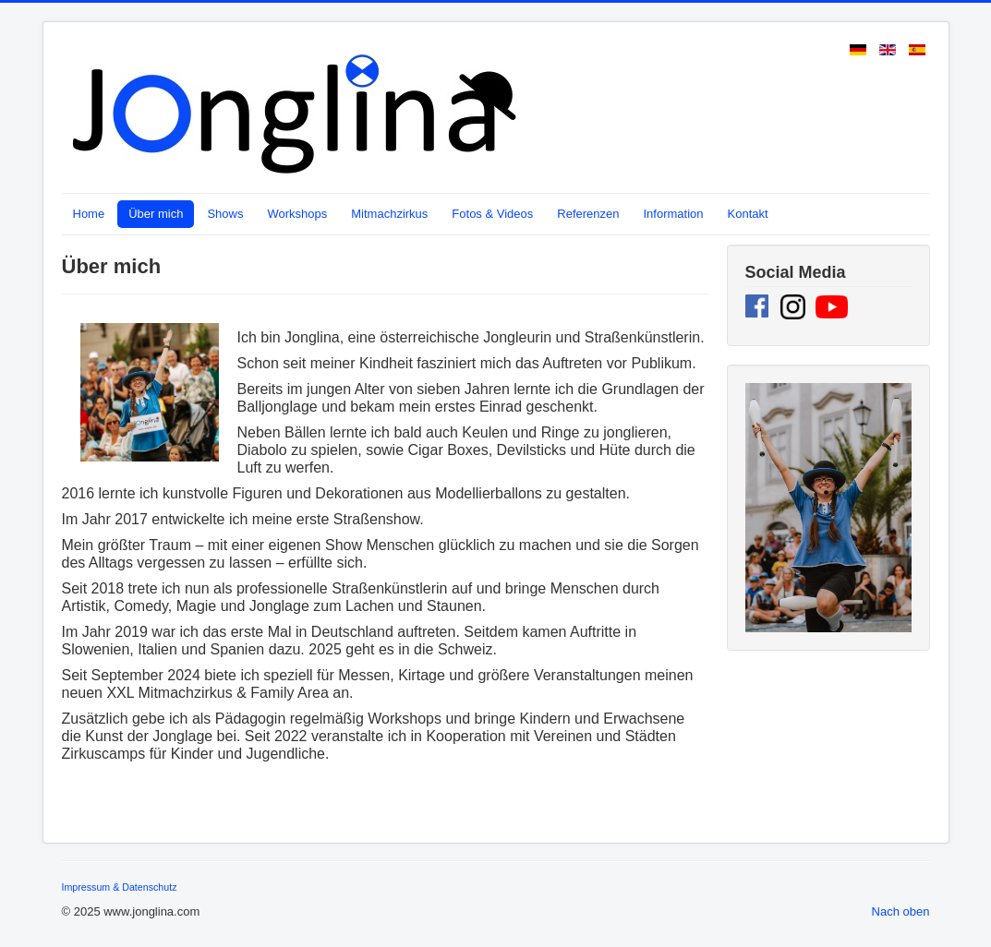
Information (673, 214)
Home (89, 214)
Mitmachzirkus (389, 214)
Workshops (297, 214)
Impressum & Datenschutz (119, 887)
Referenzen (588, 214)
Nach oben (901, 911)
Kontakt (748, 214)
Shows (225, 214)
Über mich (155, 214)
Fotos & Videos (492, 214)
